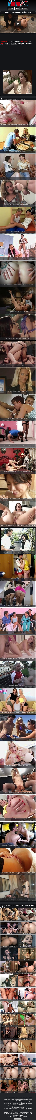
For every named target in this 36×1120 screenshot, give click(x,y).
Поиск (17, 8)
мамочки (13, 43)
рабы (21, 44)
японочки (21, 43)
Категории (11, 8)
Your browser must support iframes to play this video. (18, 27)
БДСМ (6, 43)
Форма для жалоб (18, 1115)
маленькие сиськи (11, 44)
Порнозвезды (24, 8)
